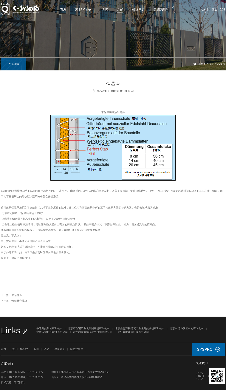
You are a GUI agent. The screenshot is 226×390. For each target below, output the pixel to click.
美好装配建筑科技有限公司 (133, 331)
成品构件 (16, 295)
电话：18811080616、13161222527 (22, 371)
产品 (120, 10)
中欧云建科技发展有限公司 (52, 331)
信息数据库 (160, 9)
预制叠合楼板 (19, 300)
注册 (214, 9)
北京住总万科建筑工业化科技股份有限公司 (140, 328)
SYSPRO (208, 349)
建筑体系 (138, 9)
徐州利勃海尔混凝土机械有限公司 (92, 331)
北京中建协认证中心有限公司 (187, 328)
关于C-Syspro (84, 9)
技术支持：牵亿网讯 (12, 382)
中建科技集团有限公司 (49, 328)
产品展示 (220, 63)
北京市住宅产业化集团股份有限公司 (89, 328)
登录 (223, 9)
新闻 (105, 9)
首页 (63, 9)
